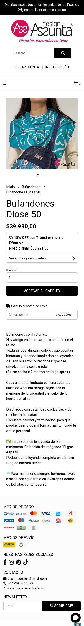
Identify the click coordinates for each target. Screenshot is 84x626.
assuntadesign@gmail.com (25, 579)
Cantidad (11, 270)
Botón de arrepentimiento (23, 588)
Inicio (11, 187)
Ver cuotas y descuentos (27, 258)
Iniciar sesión (57, 67)
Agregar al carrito (42, 291)
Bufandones (31, 187)
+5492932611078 (18, 583)
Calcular (63, 314)
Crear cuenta (27, 67)
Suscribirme (61, 606)
